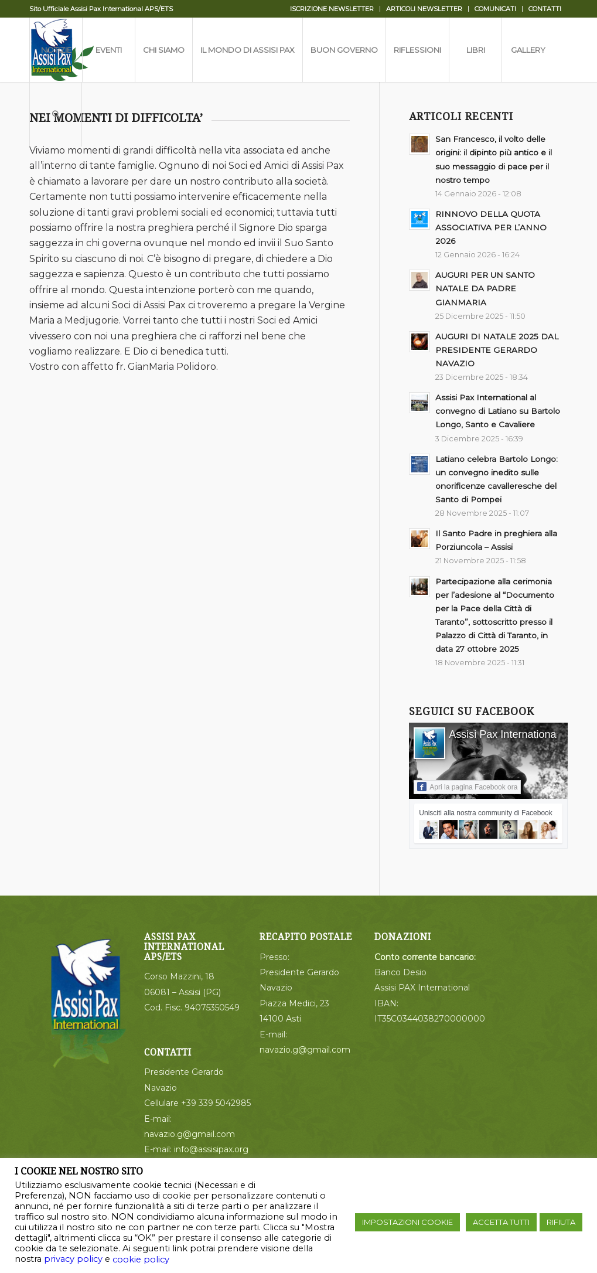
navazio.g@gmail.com (189, 1134)
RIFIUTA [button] (561, 1222)
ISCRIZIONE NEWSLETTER (332, 9)
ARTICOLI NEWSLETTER (424, 9)
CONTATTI (544, 9)
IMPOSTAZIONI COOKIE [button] (407, 1222)
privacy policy (73, 1259)
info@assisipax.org (211, 1149)
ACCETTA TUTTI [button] (501, 1222)
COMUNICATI (495, 9)
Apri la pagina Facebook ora (467, 786)
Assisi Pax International (503, 734)
